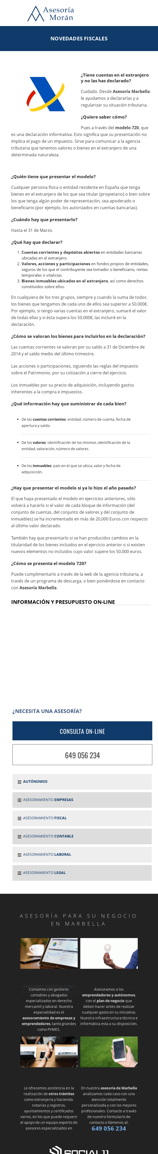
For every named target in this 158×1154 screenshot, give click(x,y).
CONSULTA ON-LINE (82, 731)
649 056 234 (82, 755)
